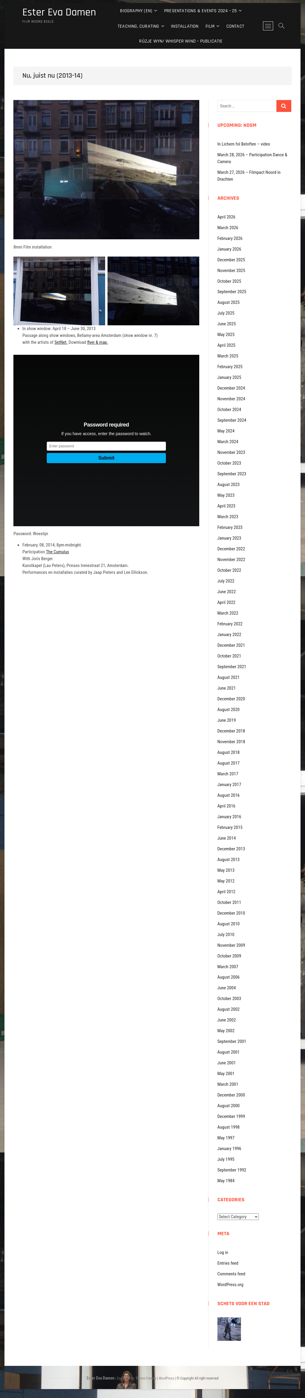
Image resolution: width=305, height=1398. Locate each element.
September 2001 (231, 1041)
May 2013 (226, 870)
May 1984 (226, 1180)
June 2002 (226, 1020)
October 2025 (229, 281)
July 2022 (225, 581)
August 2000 (228, 1105)
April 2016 (226, 806)
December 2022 (231, 549)
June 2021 (226, 688)
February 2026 (230, 238)
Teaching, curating (138, 26)
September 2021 (231, 666)
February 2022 (230, 624)
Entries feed (228, 1263)
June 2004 (226, 988)
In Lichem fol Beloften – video (243, 144)
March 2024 (227, 441)
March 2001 (227, 1084)
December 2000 (231, 1095)
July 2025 (225, 313)
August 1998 (228, 1127)
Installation (184, 26)
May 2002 (226, 1030)
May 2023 (226, 495)
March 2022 (227, 613)
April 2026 (226, 217)
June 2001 (226, 1063)
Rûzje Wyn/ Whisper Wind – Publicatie (180, 41)
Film (210, 26)
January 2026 (229, 249)
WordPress (166, 1378)
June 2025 (226, 324)
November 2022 (231, 559)
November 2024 (231, 399)
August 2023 (228, 484)
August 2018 (228, 752)
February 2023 (230, 527)
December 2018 (231, 731)
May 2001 (226, 1073)
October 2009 (229, 956)
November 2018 (231, 741)
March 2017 (227, 774)
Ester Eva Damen (59, 12)
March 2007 (227, 966)
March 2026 (227, 227)
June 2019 (226, 720)
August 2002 (228, 1009)
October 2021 (229, 656)
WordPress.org (230, 1284)
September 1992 (231, 1170)
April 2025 (226, 345)
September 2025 (231, 291)
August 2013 (228, 859)
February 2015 (230, 827)
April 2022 (226, 602)
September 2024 (231, 420)
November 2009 (231, 945)
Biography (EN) (136, 11)
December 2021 (231, 645)
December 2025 (231, 260)
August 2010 (228, 924)
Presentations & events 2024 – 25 (200, 11)
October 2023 (229, 463)
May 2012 (226, 881)
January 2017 (229, 784)
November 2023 (231, 452)
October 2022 (229, 570)
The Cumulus (57, 551)
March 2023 (227, 516)
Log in (222, 1252)
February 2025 (230, 366)
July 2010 (225, 934)
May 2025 (226, 334)
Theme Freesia (146, 1378)
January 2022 (229, 634)
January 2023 (229, 538)
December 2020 (231, 699)
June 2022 (226, 591)
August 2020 (228, 709)
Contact (235, 26)
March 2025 (227, 356)
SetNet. (61, 342)
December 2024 (231, 388)
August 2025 (228, 302)
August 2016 (228, 795)
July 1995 (225, 1159)
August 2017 (228, 763)
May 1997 (226, 1138)
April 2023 (226, 506)
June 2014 (226, 838)
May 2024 (226, 431)
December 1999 (231, 1116)
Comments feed (231, 1274)
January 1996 (229, 1148)
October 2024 (229, 409)
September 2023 (231, 474)
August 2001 (228, 1052)
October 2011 (229, 902)
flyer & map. (97, 342)
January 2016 (229, 816)
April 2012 (226, 891)
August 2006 (228, 977)
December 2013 (231, 849)
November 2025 (231, 270)
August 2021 (228, 677)
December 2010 (231, 913)
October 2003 (229, 998)
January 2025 (229, 377)
